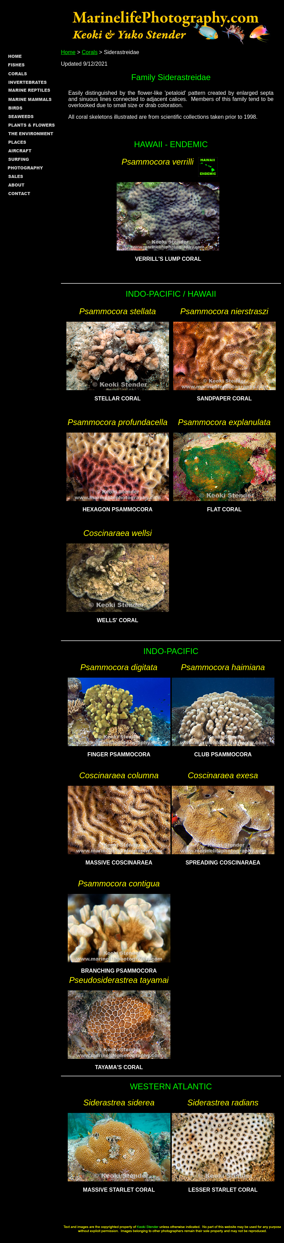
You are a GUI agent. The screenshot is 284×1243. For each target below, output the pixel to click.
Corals (90, 52)
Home (68, 52)
